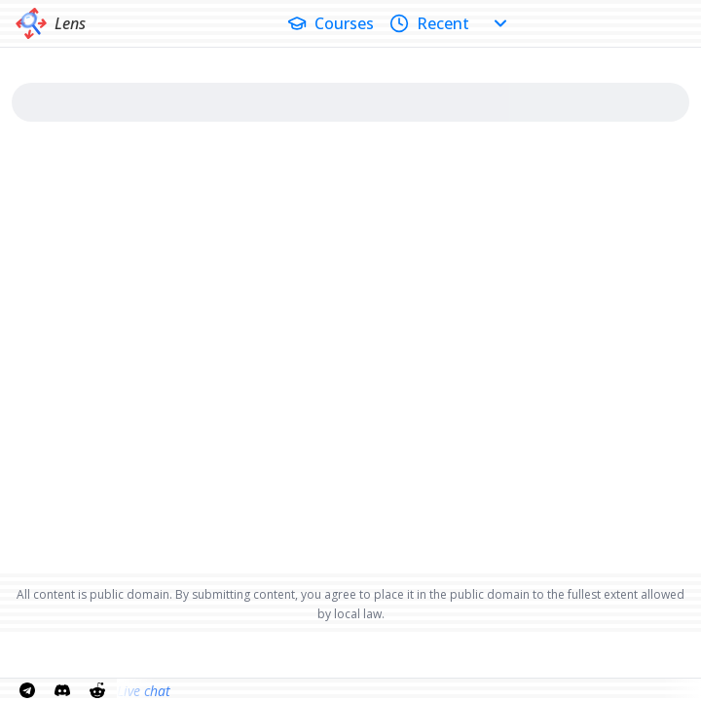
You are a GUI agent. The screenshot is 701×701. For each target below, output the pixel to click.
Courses (330, 23)
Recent (429, 23)
